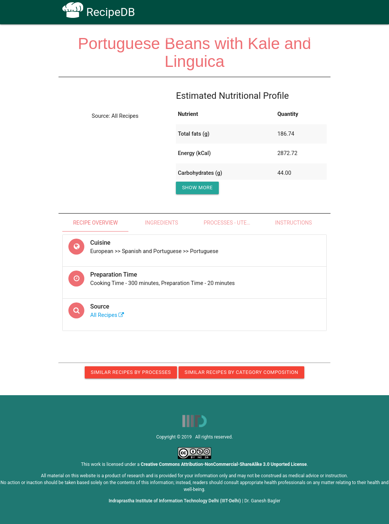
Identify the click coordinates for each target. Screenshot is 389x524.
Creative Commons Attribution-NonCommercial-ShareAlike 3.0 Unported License (224, 464)
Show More (197, 187)
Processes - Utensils (232, 223)
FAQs (243, 38)
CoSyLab (310, 38)
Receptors (212, 38)
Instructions (293, 223)
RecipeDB (98, 12)
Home (140, 38)
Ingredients (161, 223)
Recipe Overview (95, 223)
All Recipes (107, 315)
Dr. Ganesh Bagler (262, 500)
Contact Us (274, 38)
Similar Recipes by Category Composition (241, 372)
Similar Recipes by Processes (131, 372)
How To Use (174, 38)
